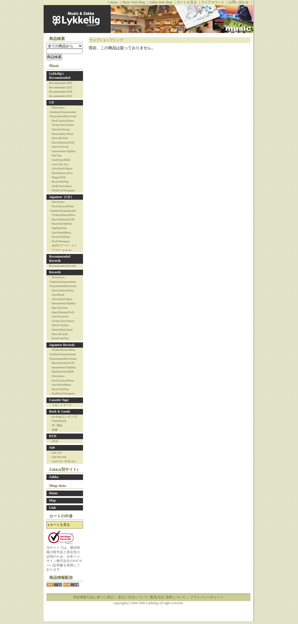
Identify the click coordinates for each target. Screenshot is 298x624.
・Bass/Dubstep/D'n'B (61, 142)
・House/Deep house (61, 329)
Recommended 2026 (60, 82)
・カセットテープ (60, 405)
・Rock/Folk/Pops (59, 236)
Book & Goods (59, 411)
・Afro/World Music (61, 168)
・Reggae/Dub (57, 177)
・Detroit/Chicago (59, 129)
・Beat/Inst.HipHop (60, 223)
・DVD (53, 441)
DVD (52, 436)
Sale (52, 447)
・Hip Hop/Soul (58, 307)
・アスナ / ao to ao (60, 249)
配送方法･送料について (168, 597)
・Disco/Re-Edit (58, 138)
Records (55, 272)
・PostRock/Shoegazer (62, 190)
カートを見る (187, 2)
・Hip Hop (55, 155)
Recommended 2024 (60, 91)
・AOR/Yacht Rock (60, 186)
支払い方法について (133, 597)
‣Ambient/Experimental (62, 112)
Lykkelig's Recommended (59, 76)
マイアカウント (212, 2)
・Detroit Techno (59, 325)
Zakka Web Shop (160, 2)
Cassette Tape (59, 400)
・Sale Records (58, 456)
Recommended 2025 (60, 87)
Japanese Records (62, 345)
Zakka (53, 477)
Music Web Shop (133, 2)
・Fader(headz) (58, 420)
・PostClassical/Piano (61, 120)
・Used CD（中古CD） (63, 461)
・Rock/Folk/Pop (59, 181)
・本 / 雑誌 (56, 425)
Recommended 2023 (60, 96)
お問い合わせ (239, 2)
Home (114, 2)
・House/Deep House (61, 133)
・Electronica (57, 107)
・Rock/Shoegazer (59, 241)
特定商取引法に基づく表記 (93, 597)
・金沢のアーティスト (63, 245)
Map (52, 500)
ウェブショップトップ (106, 40)
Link (52, 508)
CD (51, 102)
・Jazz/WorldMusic (60, 232)
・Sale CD (55, 452)
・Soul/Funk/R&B (59, 159)
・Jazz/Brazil (56, 294)
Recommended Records (59, 259)
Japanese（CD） (61, 197)
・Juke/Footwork (59, 146)
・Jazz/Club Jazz (58, 164)
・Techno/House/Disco (62, 214)
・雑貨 (53, 429)
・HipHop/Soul (58, 228)
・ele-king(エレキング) (63, 416)
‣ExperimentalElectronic (63, 116)
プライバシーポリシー (206, 597)
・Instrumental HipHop (62, 151)
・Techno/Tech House (61, 124)
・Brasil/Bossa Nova (61, 173)
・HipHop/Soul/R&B (61, 371)
